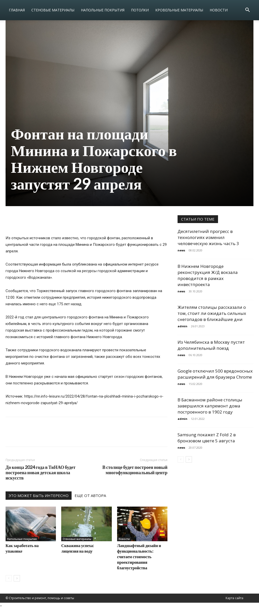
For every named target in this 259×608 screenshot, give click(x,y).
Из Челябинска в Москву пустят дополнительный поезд (211, 345)
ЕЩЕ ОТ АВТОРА (90, 495)
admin (182, 326)
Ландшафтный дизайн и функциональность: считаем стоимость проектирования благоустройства (139, 556)
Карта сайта (234, 598)
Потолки (140, 10)
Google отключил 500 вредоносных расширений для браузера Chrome (215, 374)
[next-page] (17, 578)
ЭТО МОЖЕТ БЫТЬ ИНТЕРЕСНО (39, 495)
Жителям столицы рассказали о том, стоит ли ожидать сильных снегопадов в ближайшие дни (212, 313)
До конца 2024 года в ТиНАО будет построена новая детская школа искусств (40, 473)
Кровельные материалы (179, 10)
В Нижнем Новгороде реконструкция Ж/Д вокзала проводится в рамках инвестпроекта (208, 275)
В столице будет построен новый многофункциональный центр (134, 470)
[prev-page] (9, 578)
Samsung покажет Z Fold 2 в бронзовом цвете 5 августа (207, 438)
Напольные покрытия (102, 10)
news (181, 250)
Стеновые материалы (52, 10)
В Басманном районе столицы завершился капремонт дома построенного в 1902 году (210, 406)
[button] (247, 10)
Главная (17, 10)
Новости (219, 10)
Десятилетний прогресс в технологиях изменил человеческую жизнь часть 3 (208, 237)
